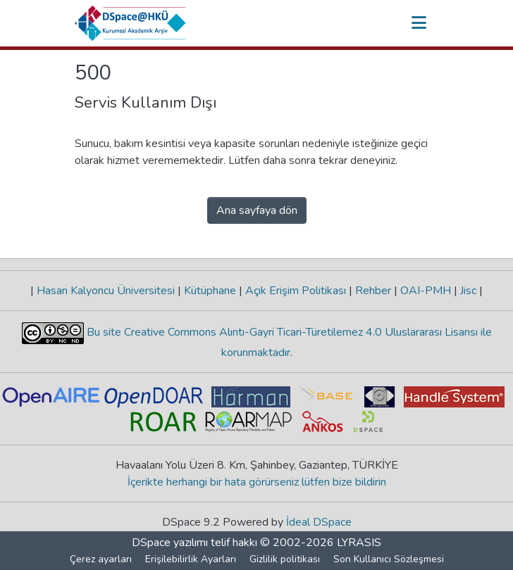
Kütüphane (210, 290)
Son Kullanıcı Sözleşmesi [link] (388, 559)
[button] (131, 23)
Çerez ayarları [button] (101, 559)
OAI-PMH (425, 290)
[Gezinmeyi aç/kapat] (418, 23)
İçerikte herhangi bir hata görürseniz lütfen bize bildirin (257, 482)
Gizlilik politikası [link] (284, 559)
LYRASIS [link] (359, 542)
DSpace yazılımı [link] (170, 542)
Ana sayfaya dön (256, 210)
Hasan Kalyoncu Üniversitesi (106, 290)
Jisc (468, 290)
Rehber (373, 290)
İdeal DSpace (319, 522)
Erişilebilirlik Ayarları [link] (190, 559)
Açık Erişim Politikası (295, 290)
